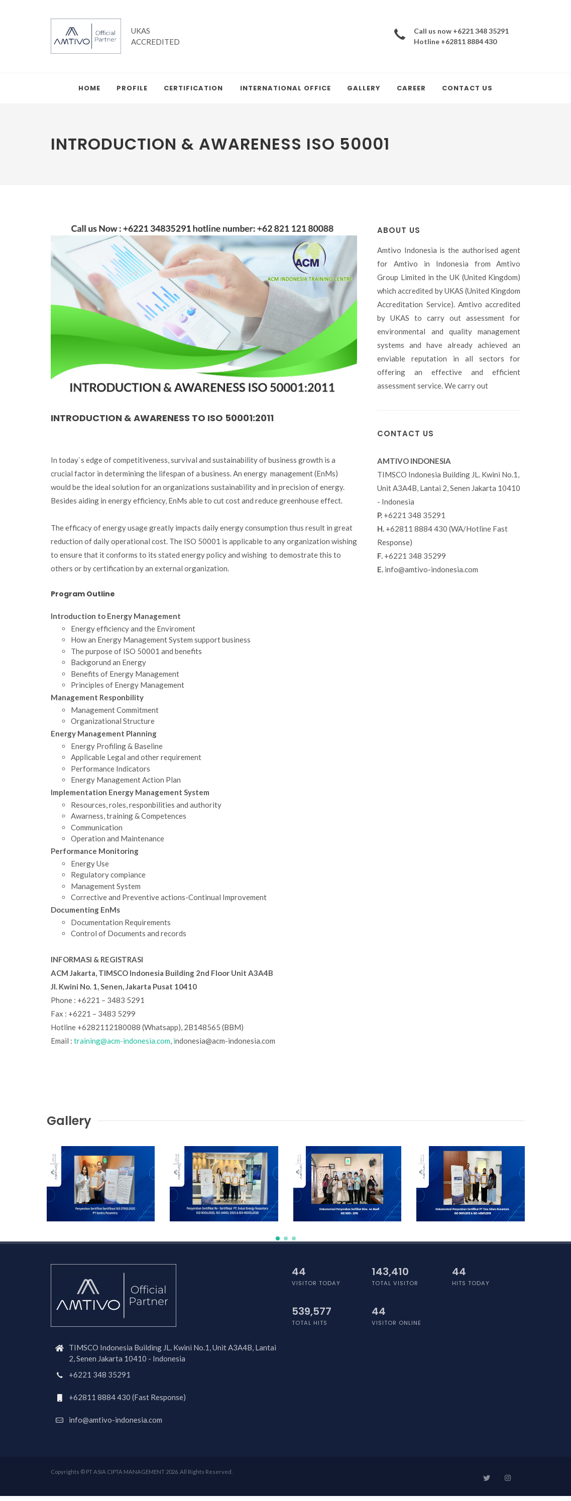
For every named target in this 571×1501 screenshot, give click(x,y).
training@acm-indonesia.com (122, 1040)
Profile (132, 88)
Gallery (364, 88)
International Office (285, 88)
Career (411, 88)
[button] (278, 1238)
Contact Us (467, 88)
